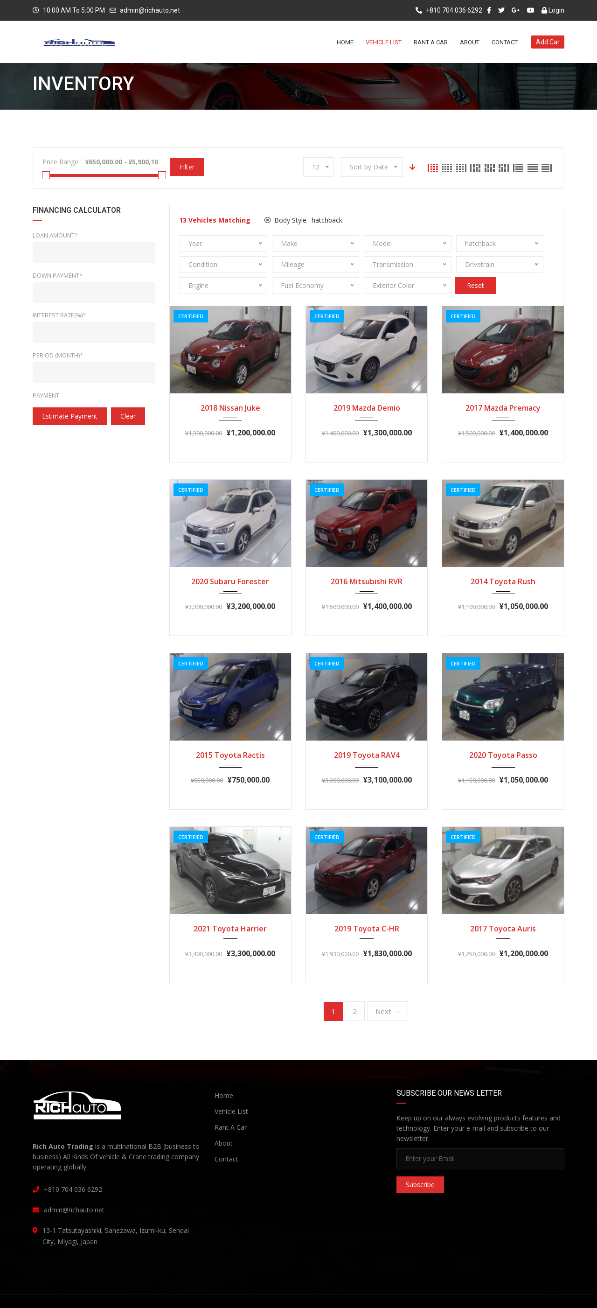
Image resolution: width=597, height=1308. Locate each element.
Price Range (60, 161)
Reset (512, 264)
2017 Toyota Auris (503, 907)
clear (128, 416)
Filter (187, 166)
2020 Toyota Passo (503, 734)
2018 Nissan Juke (230, 387)
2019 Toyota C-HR (366, 907)
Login (552, 10)
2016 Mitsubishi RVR (367, 560)
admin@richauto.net (150, 10)
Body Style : (303, 220)
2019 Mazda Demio (366, 387)
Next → (387, 990)
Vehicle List (231, 1090)
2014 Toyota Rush (503, 560)
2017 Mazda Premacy (503, 387)
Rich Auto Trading (112, 1292)
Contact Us (545, 1292)
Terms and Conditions (488, 1292)
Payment (46, 395)
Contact (226, 1137)
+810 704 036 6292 (449, 10)
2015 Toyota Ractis (230, 734)
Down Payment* (58, 275)
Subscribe (420, 1163)
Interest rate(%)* (59, 315)
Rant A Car (231, 1106)
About (224, 1122)
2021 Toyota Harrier (230, 907)
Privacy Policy (428, 1292)
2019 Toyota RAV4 (367, 734)
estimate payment (69, 416)
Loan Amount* (55, 235)
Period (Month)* (58, 355)
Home (224, 1074)
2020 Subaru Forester (230, 560)
